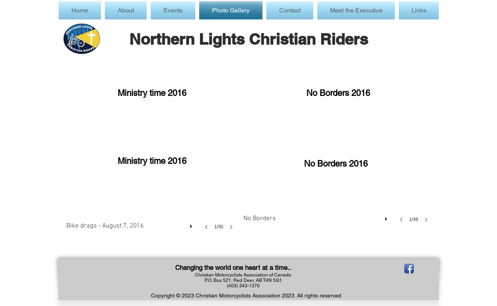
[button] (173, 10)
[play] (192, 224)
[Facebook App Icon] (409, 268)
